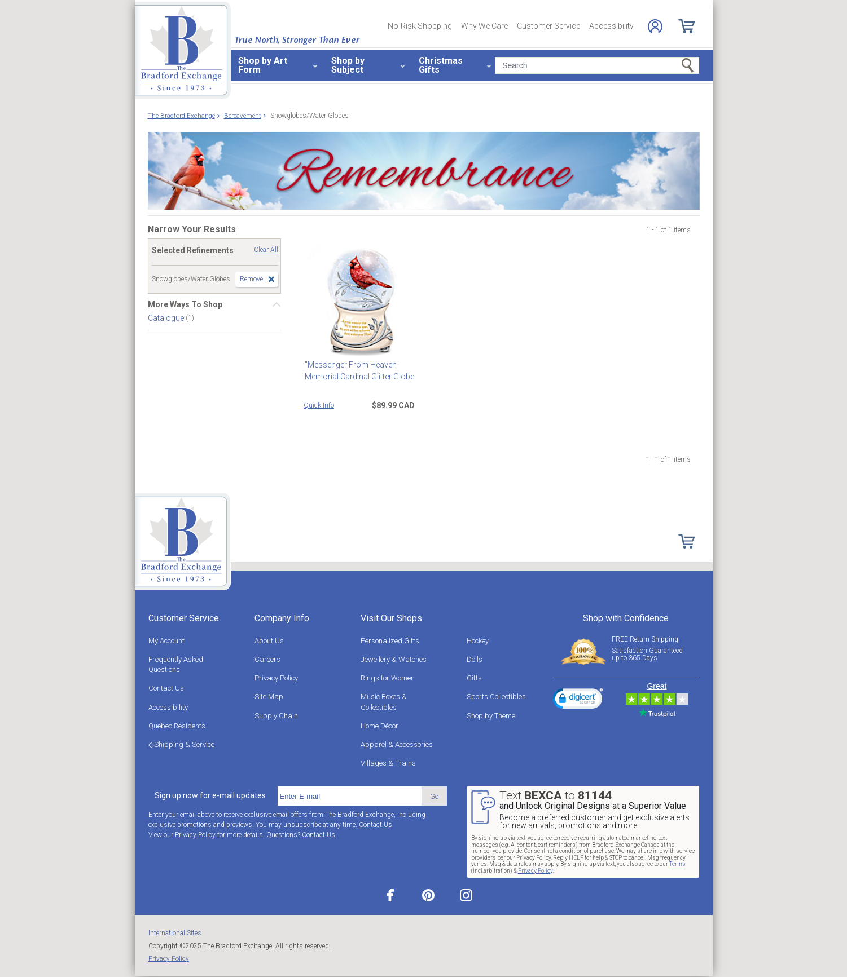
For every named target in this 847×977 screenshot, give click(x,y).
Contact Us (166, 688)
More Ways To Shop (185, 304)
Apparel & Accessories (397, 744)
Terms (677, 864)
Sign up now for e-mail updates (210, 795)
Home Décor (379, 726)
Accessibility (611, 25)
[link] (577, 700)
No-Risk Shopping (420, 25)
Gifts (474, 678)
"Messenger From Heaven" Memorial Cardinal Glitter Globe (358, 370)
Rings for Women (388, 678)
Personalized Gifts (390, 640)
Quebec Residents (176, 726)
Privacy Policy (276, 678)
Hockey (478, 640)
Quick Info (319, 405)
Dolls (474, 659)
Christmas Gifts (441, 65)
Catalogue (167, 317)
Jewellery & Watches (394, 659)
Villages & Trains (388, 763)
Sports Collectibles (496, 696)
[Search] (597, 65)
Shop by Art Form (262, 65)
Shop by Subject (348, 65)
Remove (251, 279)
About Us (269, 640)
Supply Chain (276, 715)
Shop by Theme (491, 715)
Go (434, 796)
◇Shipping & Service (181, 744)
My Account (166, 640)
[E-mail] (350, 796)
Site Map (268, 696)
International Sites (174, 933)
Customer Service (548, 25)
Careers (267, 659)
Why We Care (484, 25)
